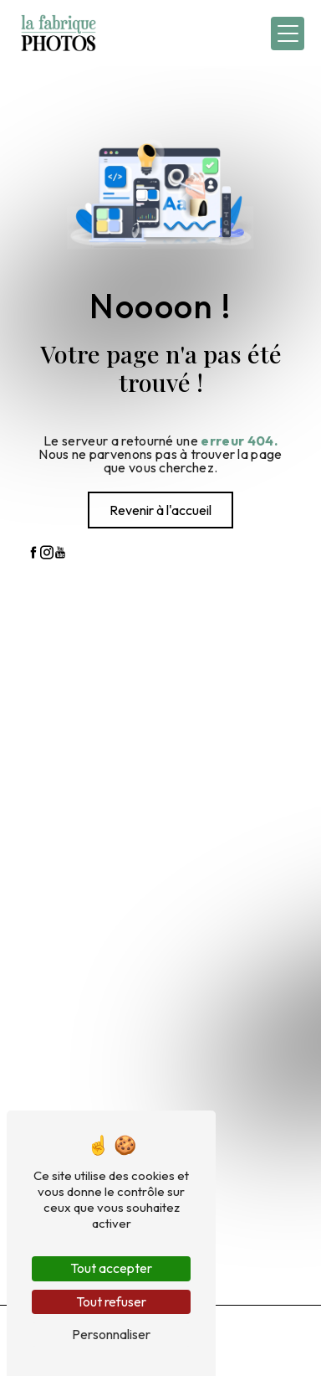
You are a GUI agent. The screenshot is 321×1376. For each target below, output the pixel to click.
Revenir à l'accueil (160, 510)
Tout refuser (111, 1301)
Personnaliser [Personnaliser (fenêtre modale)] (111, 1334)
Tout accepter (111, 1268)
